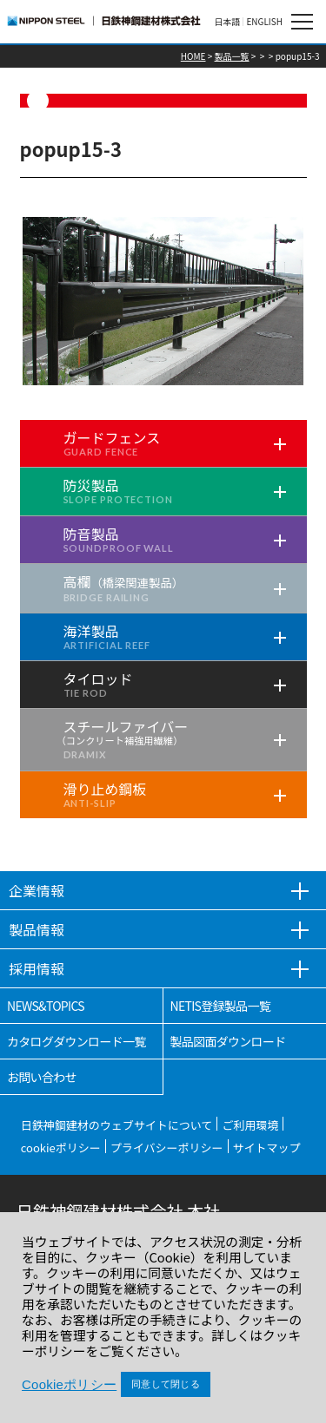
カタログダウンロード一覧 (76, 1041)
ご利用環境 (250, 1125)
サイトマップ (267, 1147)
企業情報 (36, 890)
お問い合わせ (42, 1076)
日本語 (227, 21)
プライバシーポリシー (166, 1147)
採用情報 (36, 968)
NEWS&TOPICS (45, 1005)
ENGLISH (264, 21)
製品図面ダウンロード (228, 1041)
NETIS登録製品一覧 (220, 1005)
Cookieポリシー (69, 1384)
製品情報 (36, 929)
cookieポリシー (61, 1147)
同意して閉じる (165, 1384)
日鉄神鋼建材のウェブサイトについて (117, 1125)
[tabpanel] (163, 301)
